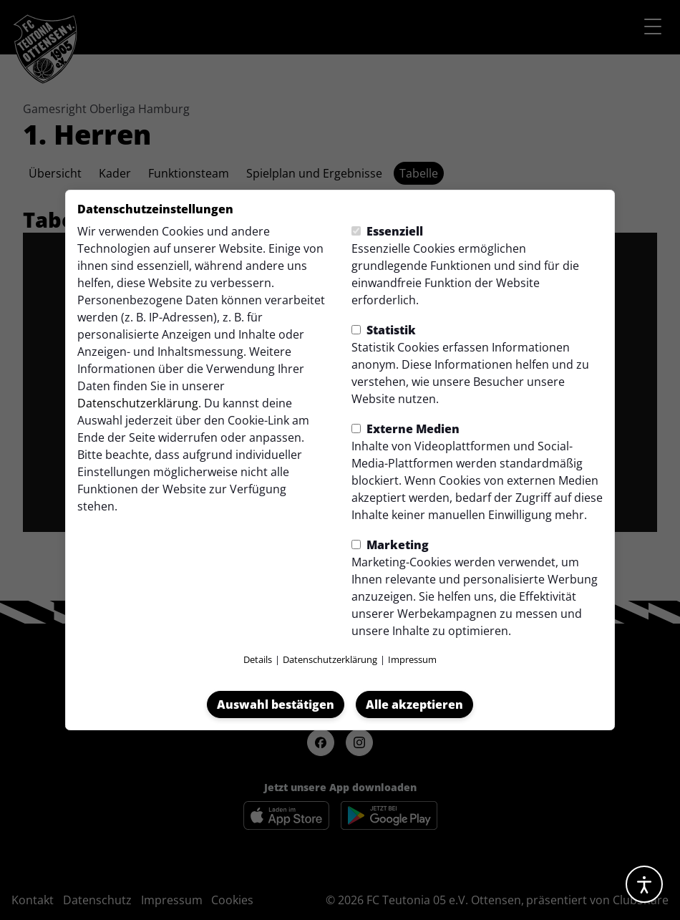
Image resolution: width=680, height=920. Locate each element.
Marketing (390, 545)
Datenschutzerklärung (137, 403)
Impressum (412, 659)
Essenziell (387, 231)
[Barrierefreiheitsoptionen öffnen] (644, 884)
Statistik (383, 330)
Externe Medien (405, 429)
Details (257, 659)
